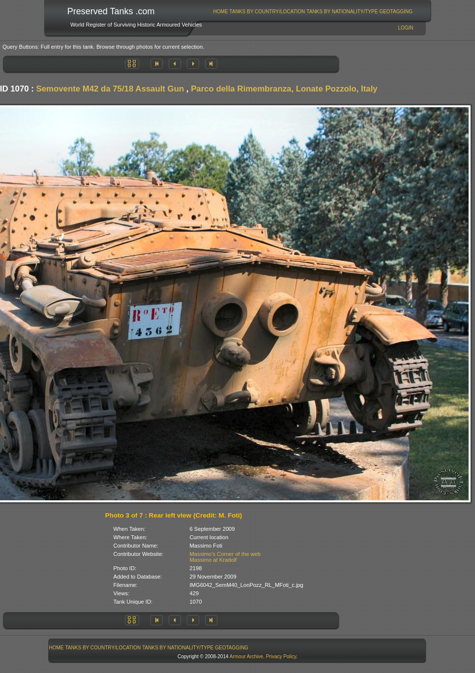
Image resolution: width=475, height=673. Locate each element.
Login (405, 28)
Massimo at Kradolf (213, 560)
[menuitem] (220, 11)
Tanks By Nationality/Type (342, 11)
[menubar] (312, 11)
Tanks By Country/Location (267, 11)
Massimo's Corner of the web (225, 554)
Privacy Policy (281, 656)
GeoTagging (396, 11)
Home (220, 11)
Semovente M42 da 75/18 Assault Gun (110, 88)
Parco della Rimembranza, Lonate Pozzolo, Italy (284, 88)
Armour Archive (246, 656)
